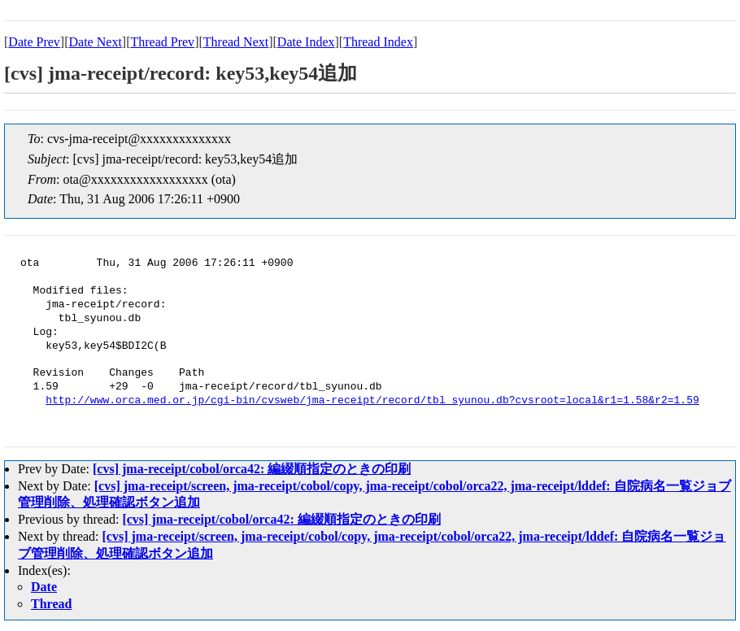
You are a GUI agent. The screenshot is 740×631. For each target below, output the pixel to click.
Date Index (306, 42)
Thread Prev (162, 42)
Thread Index (378, 42)
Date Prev (34, 42)
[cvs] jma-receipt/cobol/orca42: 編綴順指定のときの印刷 (252, 469)
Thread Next (235, 42)
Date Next (95, 42)
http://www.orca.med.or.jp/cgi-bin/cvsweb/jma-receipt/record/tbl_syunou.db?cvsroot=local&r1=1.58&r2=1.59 (372, 401)
